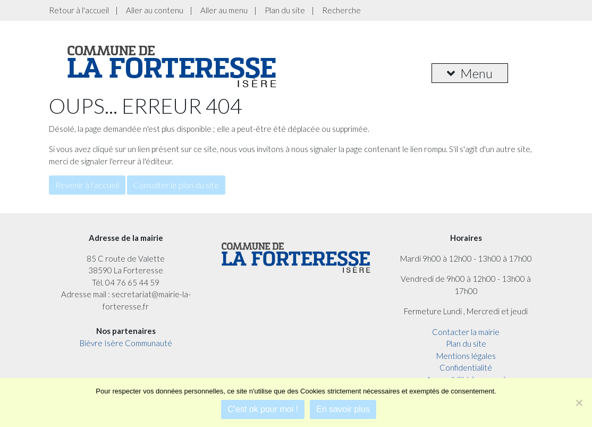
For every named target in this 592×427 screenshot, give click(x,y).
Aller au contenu (154, 10)
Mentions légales (466, 356)
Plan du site (285, 10)
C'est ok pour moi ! (262, 409)
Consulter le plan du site (176, 185)
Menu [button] (470, 73)
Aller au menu (224, 10)
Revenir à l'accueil (87, 185)
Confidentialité (465, 367)
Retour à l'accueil (79, 10)
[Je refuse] (578, 402)
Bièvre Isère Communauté (126, 343)
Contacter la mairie (466, 332)
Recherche (341, 10)
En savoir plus (343, 409)
